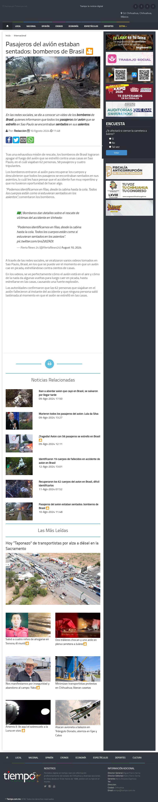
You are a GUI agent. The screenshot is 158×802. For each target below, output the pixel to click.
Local (18, 26)
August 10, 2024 (71, 247)
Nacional (31, 26)
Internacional (20, 35)
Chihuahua (116, 787)
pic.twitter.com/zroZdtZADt (35, 241)
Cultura (137, 757)
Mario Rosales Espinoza (122, 778)
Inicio (8, 35)
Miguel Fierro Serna (124, 772)
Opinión (46, 26)
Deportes (108, 26)
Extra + (123, 26)
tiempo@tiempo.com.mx (121, 790)
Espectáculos (91, 26)
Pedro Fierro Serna (124, 775)
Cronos (59, 26)
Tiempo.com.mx (14, 799)
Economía (73, 26)
